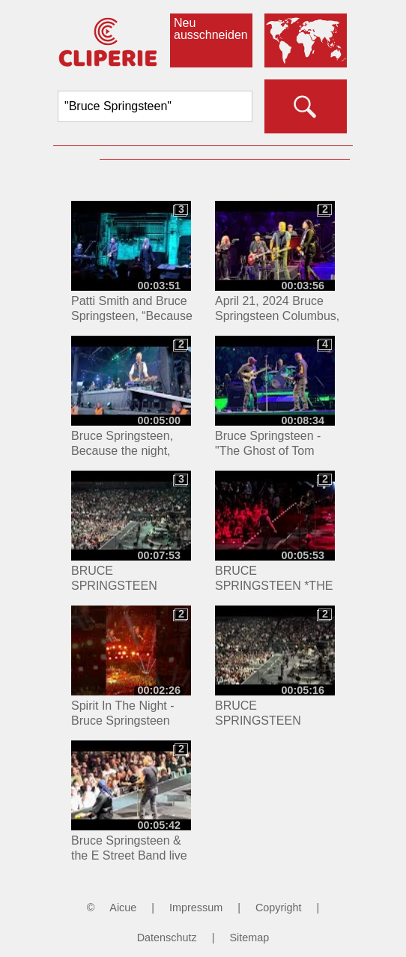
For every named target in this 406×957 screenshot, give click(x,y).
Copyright (278, 908)
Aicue (122, 908)
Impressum (195, 908)
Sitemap (249, 938)
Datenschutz (167, 938)
